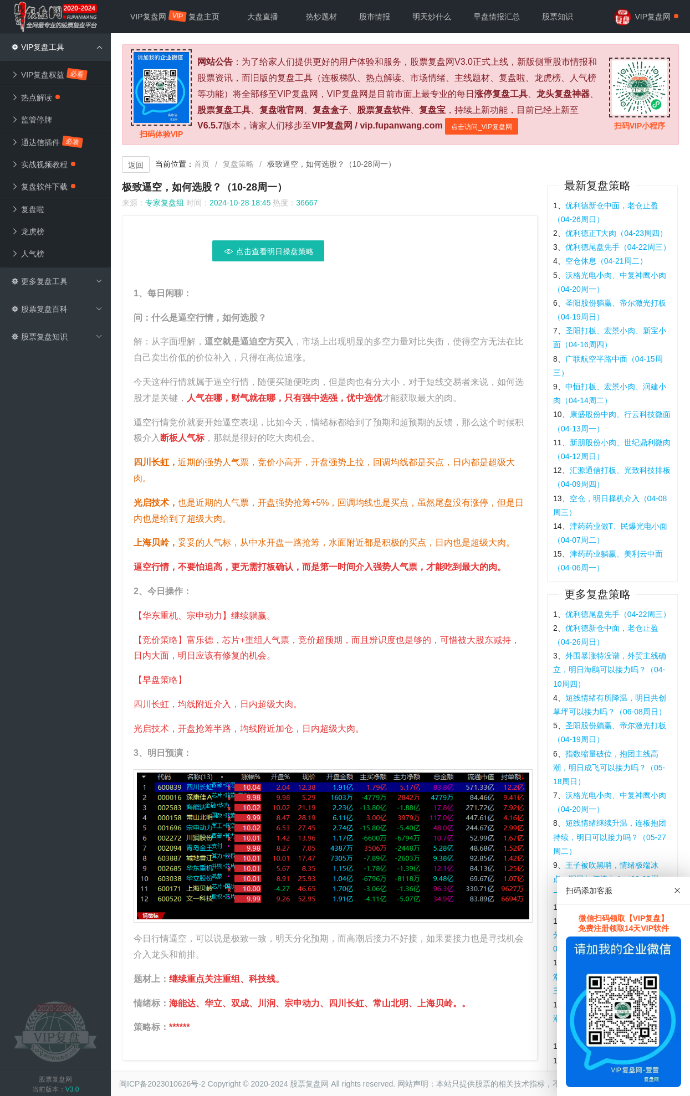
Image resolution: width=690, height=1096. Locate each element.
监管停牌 (31, 119)
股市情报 (374, 16)
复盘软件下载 (43, 186)
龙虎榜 (27, 231)
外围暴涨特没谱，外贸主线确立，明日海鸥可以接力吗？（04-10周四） (609, 669)
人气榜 (27, 253)
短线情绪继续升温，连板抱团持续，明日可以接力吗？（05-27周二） (609, 837)
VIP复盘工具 (57, 47)
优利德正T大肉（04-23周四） (616, 233)
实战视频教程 (43, 164)
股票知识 (557, 16)
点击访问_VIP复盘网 (481, 127)
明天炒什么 (431, 16)
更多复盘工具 (57, 281)
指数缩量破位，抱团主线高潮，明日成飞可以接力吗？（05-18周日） (609, 767)
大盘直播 (262, 16)
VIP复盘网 (153, 16)
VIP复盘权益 (49, 74)
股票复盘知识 (57, 337)
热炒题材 (321, 16)
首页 (201, 163)
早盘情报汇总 (496, 16)
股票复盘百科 (57, 309)
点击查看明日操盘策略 (268, 251)
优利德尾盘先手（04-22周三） (618, 247)
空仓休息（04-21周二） (606, 260)
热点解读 (35, 97)
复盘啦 (27, 209)
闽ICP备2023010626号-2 (162, 1083)
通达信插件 (47, 141)
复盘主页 (203, 16)
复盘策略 (238, 163)
